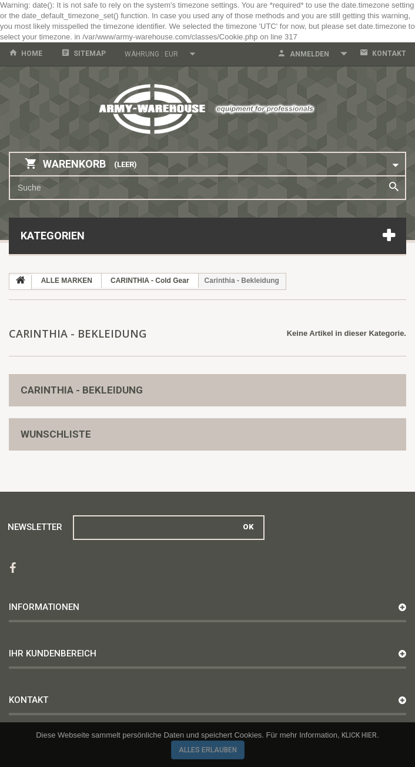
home (31, 53)
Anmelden (309, 54)
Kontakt (389, 53)
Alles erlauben (208, 750)
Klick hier (359, 735)
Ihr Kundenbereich (52, 653)
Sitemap (89, 53)
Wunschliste (56, 434)
